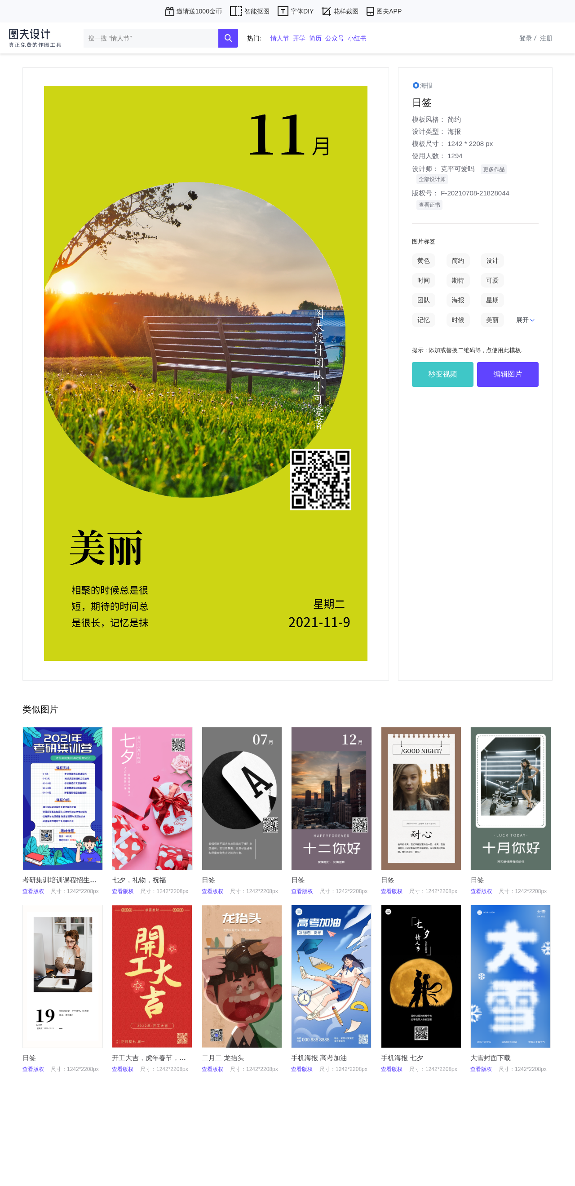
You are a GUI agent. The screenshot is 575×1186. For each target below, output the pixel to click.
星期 (492, 300)
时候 (458, 319)
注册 (546, 38)
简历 (315, 38)
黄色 (423, 260)
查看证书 (429, 205)
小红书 (357, 38)
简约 (454, 119)
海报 (454, 131)
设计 (492, 260)
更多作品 (493, 169)
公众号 (334, 38)
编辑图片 (508, 374)
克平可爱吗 (457, 169)
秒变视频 (443, 374)
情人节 (279, 38)
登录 (528, 38)
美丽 (492, 319)
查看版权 (33, 891)
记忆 (423, 319)
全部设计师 (432, 179)
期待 (458, 280)
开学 (299, 38)
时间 (423, 280)
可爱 (492, 280)
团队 (423, 300)
